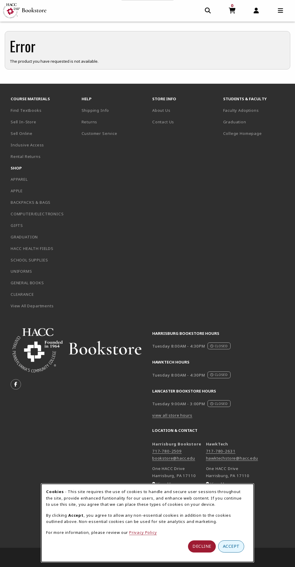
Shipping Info (95, 110)
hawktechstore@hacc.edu (232, 458)
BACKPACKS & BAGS (31, 202)
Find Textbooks (26, 110)
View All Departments (32, 305)
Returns (90, 122)
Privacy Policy (143, 532)
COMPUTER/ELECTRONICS (37, 214)
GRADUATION (24, 237)
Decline (201, 546)
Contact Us (163, 122)
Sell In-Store (23, 122)
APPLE (17, 190)
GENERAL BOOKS (27, 282)
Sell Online (22, 133)
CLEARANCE (22, 294)
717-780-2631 (221, 451)
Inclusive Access (27, 145)
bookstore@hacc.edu (173, 458)
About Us (161, 110)
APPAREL (19, 179)
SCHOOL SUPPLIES (29, 260)
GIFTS (17, 225)
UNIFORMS (21, 271)
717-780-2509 (167, 451)
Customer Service (99, 133)
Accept (231, 546)
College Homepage (256, 133)
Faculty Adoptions (241, 110)
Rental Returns (26, 156)
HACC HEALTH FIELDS (32, 248)
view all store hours (172, 415)
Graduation (234, 122)
